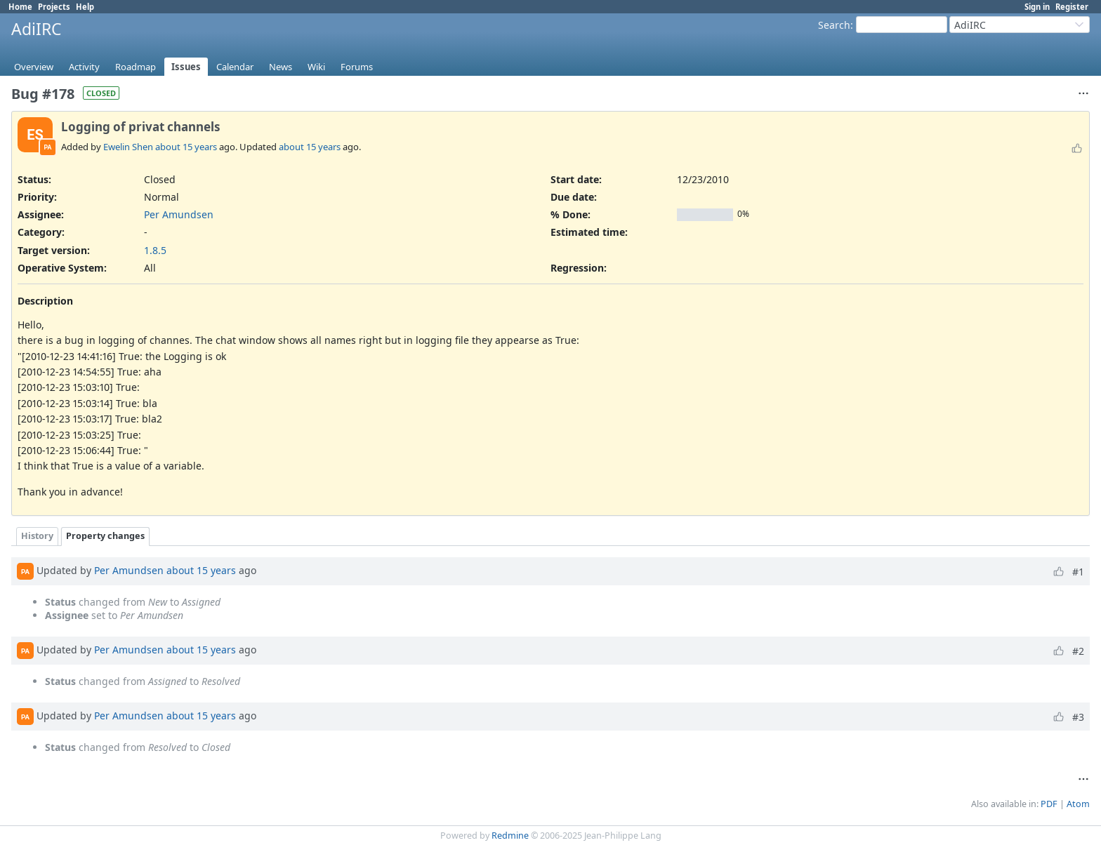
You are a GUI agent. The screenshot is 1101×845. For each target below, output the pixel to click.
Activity (84, 66)
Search (834, 25)
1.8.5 (155, 250)
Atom (1078, 804)
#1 (1078, 571)
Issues (186, 66)
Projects (54, 6)
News (280, 66)
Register (1071, 6)
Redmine (510, 835)
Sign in (1037, 6)
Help (85, 6)
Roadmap (135, 66)
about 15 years (186, 146)
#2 (1078, 651)
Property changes (105, 536)
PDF (1049, 804)
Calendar (234, 66)
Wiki (316, 66)
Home (20, 6)
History (37, 536)
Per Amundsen (178, 214)
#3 (1078, 717)
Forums (357, 66)
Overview (33, 66)
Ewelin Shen (128, 146)
